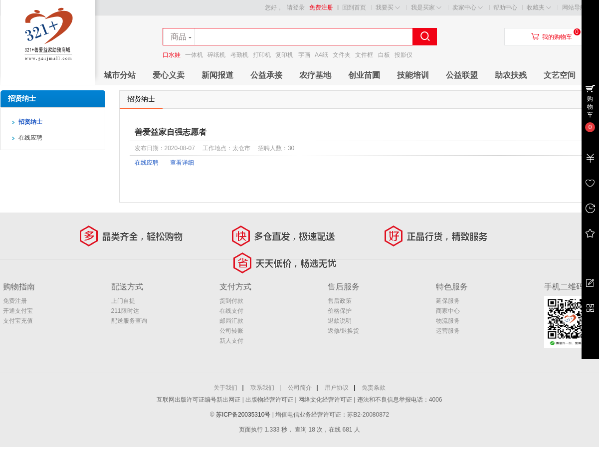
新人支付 (231, 340)
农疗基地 (315, 75)
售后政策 (340, 300)
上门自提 (123, 300)
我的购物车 (557, 36)
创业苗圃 (364, 75)
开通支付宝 (18, 310)
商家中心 (448, 310)
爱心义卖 (169, 75)
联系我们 (262, 387)
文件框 (364, 54)
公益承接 (266, 75)
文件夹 (342, 54)
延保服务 (448, 300)
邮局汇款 (231, 320)
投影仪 (403, 54)
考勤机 (239, 54)
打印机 (262, 54)
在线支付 (231, 310)
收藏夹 (539, 7)
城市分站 (120, 75)
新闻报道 (217, 75)
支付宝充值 (18, 320)
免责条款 (374, 387)
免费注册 (321, 7)
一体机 (194, 54)
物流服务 (448, 320)
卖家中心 (467, 7)
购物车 (590, 106)
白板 (384, 54)
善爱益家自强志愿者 (170, 132)
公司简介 (300, 387)
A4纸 (321, 54)
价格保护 (340, 310)
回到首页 (354, 7)
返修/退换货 (343, 330)
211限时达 (125, 310)
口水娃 (172, 54)
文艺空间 (560, 75)
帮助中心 (505, 7)
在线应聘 (147, 162)
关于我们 (225, 387)
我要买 (388, 7)
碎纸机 (216, 54)
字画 (304, 54)
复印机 (284, 54)
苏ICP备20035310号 (244, 414)
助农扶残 (511, 75)
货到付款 (231, 300)
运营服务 (448, 330)
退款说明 (340, 320)
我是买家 (426, 7)
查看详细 (182, 162)
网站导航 (577, 7)
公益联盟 (462, 75)
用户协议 (337, 387)
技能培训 (413, 75)
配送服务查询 (129, 320)
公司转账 (231, 330)
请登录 (296, 7)
